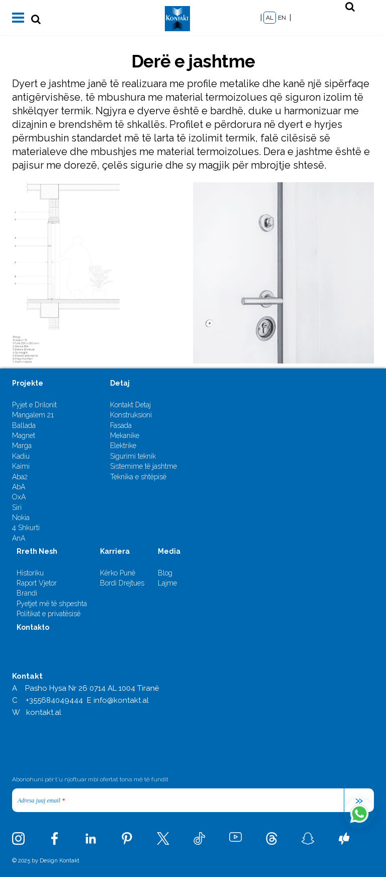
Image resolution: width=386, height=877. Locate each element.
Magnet (23, 435)
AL (269, 17)
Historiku (30, 573)
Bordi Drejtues (122, 583)
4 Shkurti (26, 528)
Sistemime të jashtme (143, 466)
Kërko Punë (117, 573)
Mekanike (124, 435)
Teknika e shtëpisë (138, 477)
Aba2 (20, 477)
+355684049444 (54, 700)
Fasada (121, 425)
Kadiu (21, 456)
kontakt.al (43, 712)
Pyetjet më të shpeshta (52, 604)
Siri (17, 507)
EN (282, 17)
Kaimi (21, 466)
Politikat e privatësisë (48, 614)
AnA (18, 538)
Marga (22, 446)
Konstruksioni (131, 415)
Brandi (27, 593)
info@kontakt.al (121, 700)
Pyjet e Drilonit (34, 405)
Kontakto (33, 627)
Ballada (24, 425)
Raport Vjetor (37, 583)
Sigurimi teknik (133, 456)
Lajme (167, 583)
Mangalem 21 (33, 415)
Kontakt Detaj (130, 405)
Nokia (21, 518)
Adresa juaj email (41, 800)
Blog (165, 573)
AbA (18, 487)
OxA (19, 497)
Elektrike (123, 446)
